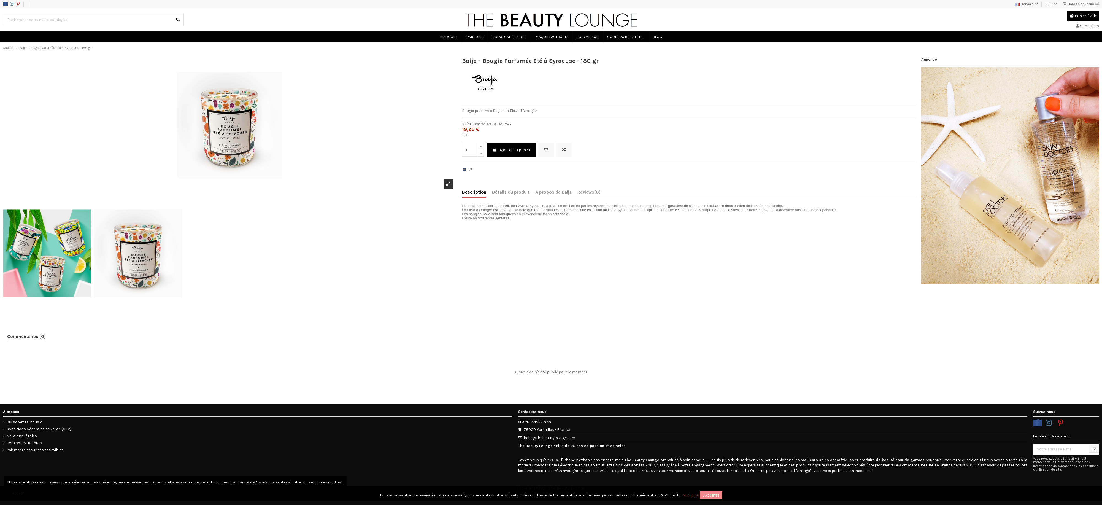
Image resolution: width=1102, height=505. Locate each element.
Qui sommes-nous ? (24, 422)
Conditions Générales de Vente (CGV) (38, 429)
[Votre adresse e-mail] (1061, 449)
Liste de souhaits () (1081, 4)
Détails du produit (511, 192)
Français (1027, 4)
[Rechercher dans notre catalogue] (178, 20)
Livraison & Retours (24, 442)
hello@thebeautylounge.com (549, 438)
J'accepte (711, 495)
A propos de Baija (553, 192)
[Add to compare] (564, 150)
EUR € (1050, 4)
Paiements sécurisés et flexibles (35, 450)
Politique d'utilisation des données (65, 4)
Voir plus (691, 495)
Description (474, 192)
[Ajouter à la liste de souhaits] (546, 150)
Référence (471, 124)
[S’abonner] (1094, 449)
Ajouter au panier (511, 149)
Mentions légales (21, 436)
